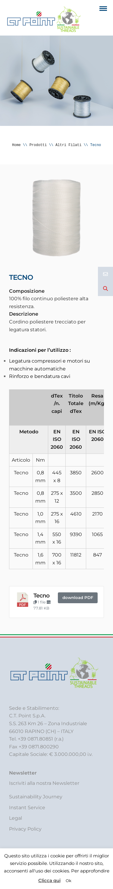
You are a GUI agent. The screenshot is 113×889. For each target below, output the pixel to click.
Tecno (41, 595)
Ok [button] (68, 880)
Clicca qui (49, 880)
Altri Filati (68, 145)
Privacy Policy (25, 829)
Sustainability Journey (35, 797)
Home (16, 145)
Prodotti (38, 145)
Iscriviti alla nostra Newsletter (44, 783)
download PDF (77, 597)
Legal (15, 818)
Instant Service (27, 807)
